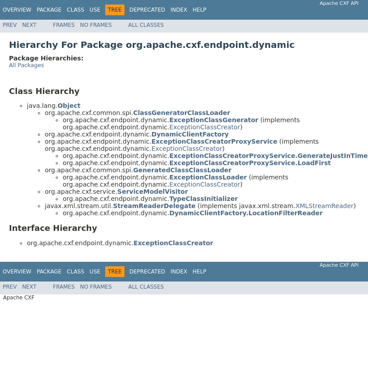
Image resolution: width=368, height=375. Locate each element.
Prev (10, 25)
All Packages (26, 65)
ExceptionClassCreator (204, 127)
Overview (17, 10)
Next (29, 25)
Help (199, 10)
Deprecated (147, 10)
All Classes (146, 25)
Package (49, 10)
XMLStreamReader (324, 205)
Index (179, 10)
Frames (64, 25)
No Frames (96, 25)
